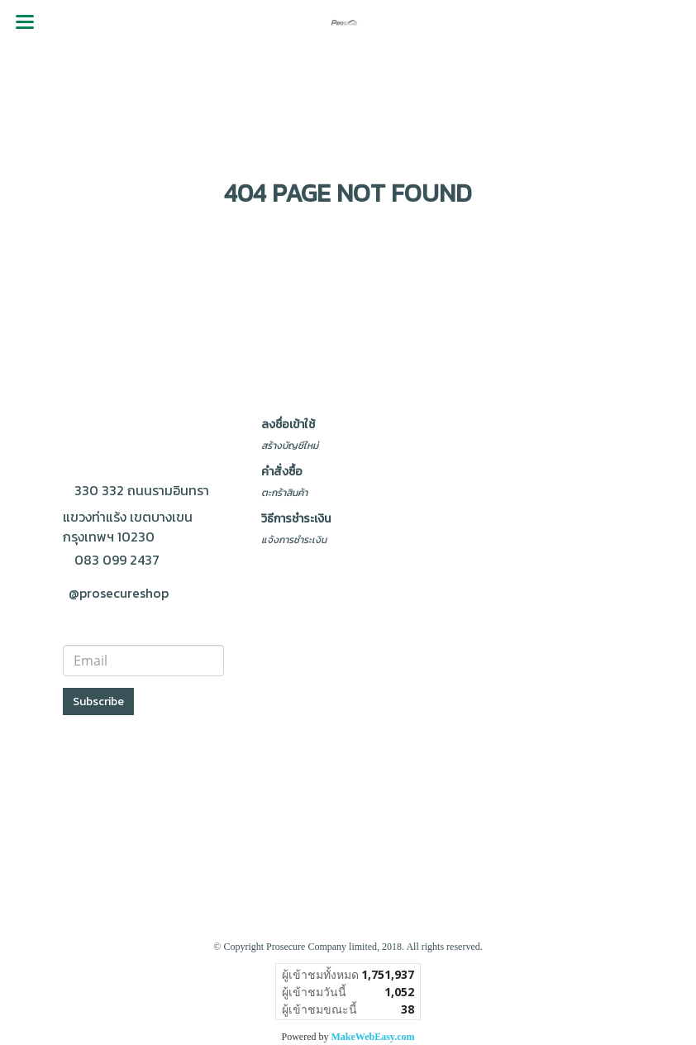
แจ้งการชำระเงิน (294, 539)
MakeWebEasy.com (373, 1037)
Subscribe (98, 701)
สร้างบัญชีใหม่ (289, 445)
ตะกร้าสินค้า (284, 492)
